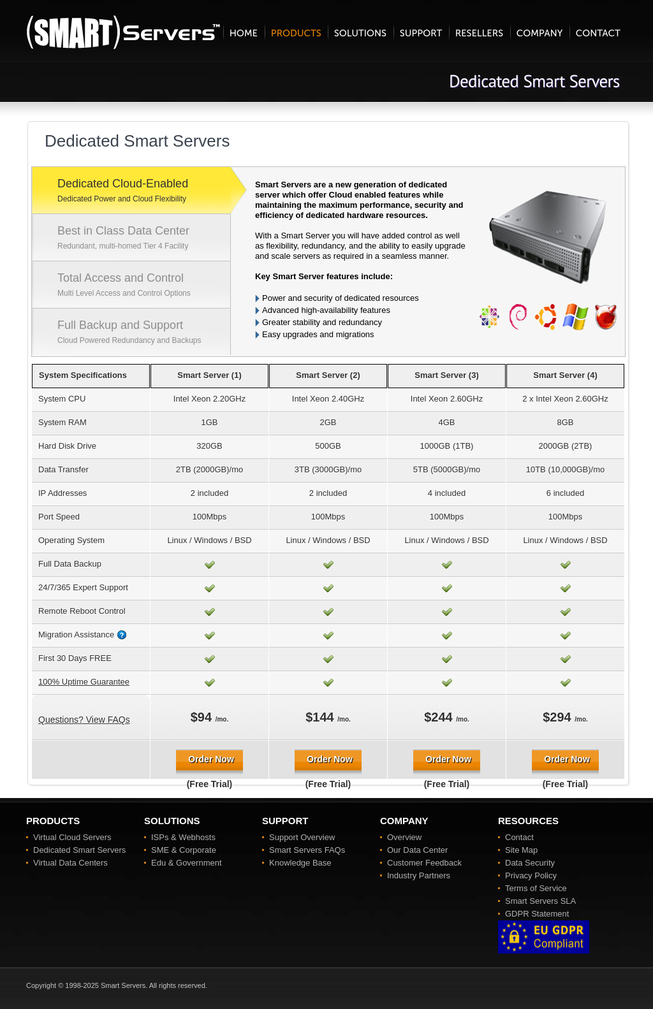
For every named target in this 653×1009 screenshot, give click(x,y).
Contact (519, 837)
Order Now (211, 759)
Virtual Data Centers (70, 862)
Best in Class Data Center (143, 239)
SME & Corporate (183, 850)
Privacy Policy (531, 875)
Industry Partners (418, 875)
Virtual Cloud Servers (72, 837)
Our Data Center (417, 850)
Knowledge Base (300, 862)
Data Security (530, 862)
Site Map (521, 850)
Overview (404, 837)
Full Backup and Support (143, 333)
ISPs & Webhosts (183, 837)
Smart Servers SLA (540, 901)
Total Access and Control (143, 286)
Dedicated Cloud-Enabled (143, 192)
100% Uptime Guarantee (83, 681)
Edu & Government (186, 862)
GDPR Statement (537, 913)
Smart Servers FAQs (307, 850)
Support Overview (302, 837)
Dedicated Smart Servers (79, 850)
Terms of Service (536, 888)
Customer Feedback (424, 862)
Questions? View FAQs (84, 720)
